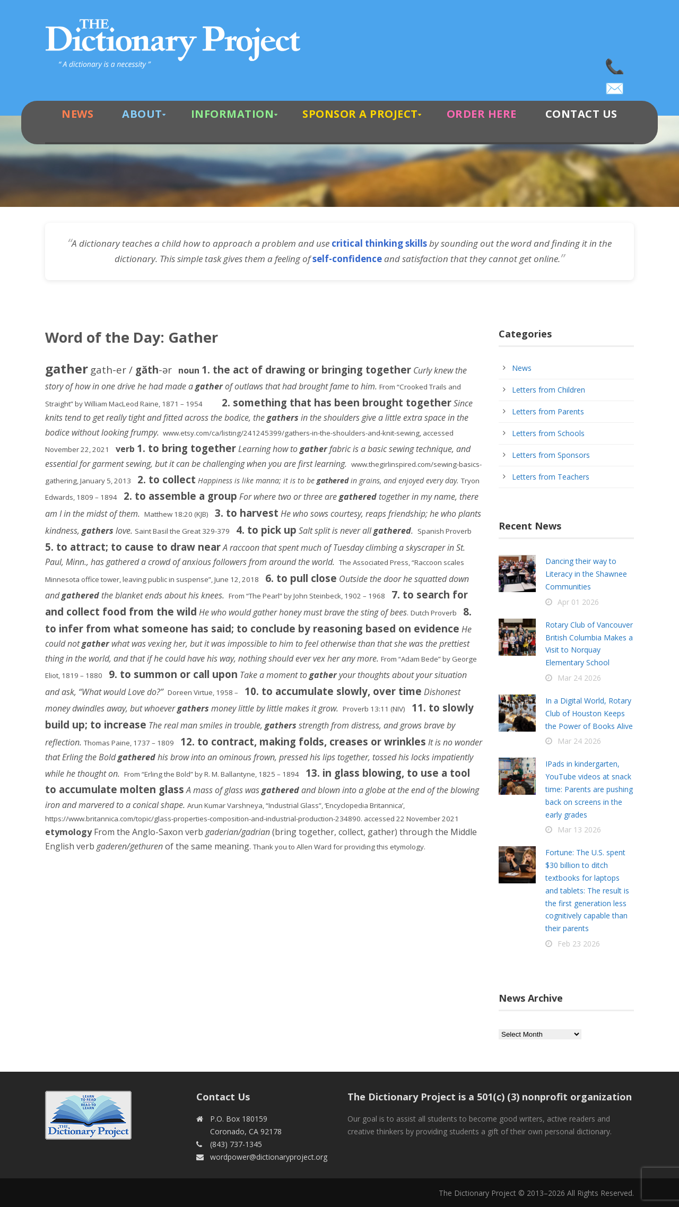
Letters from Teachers (550, 477)
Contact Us (581, 114)
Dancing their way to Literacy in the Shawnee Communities (586, 574)
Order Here (482, 114)
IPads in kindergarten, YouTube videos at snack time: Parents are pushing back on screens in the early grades (589, 789)
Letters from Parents (548, 411)
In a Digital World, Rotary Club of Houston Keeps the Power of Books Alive (589, 713)
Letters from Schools (548, 433)
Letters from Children (548, 390)
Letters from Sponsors (551, 455)
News (77, 114)
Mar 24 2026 (579, 678)
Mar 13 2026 (579, 829)
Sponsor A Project (360, 114)
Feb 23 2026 (579, 944)
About (142, 114)
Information (232, 114)
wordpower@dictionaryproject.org (615, 84)
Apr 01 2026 (578, 602)
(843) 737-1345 (615, 63)
